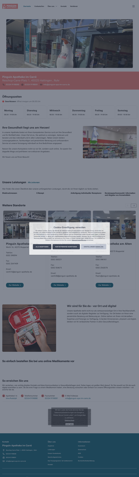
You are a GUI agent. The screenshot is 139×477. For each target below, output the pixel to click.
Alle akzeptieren (42, 247)
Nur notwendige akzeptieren (66, 247)
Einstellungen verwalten (93, 247)
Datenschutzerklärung (79, 240)
